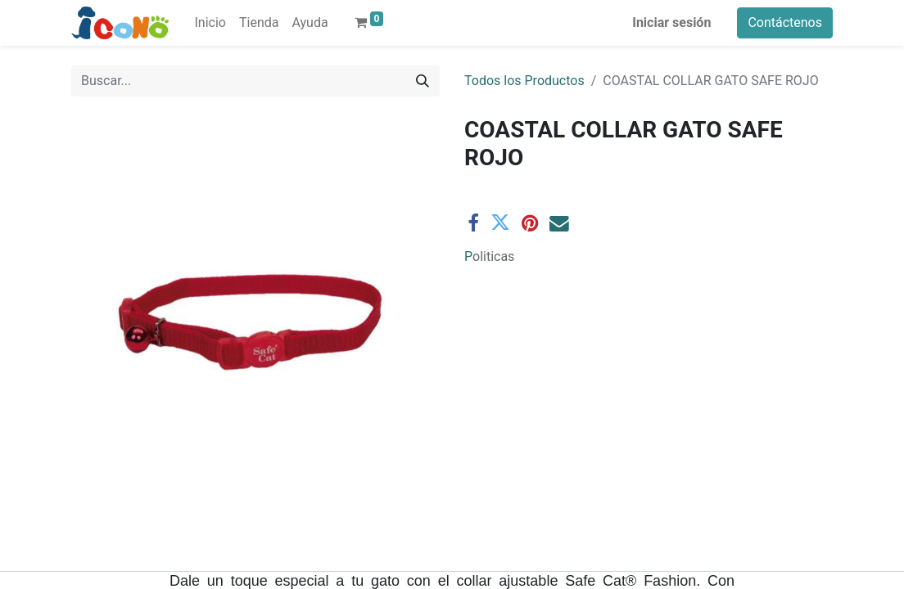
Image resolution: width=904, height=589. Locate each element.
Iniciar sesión (671, 22)
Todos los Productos (524, 80)
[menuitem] (210, 23)
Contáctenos (785, 22)
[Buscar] (422, 81)
